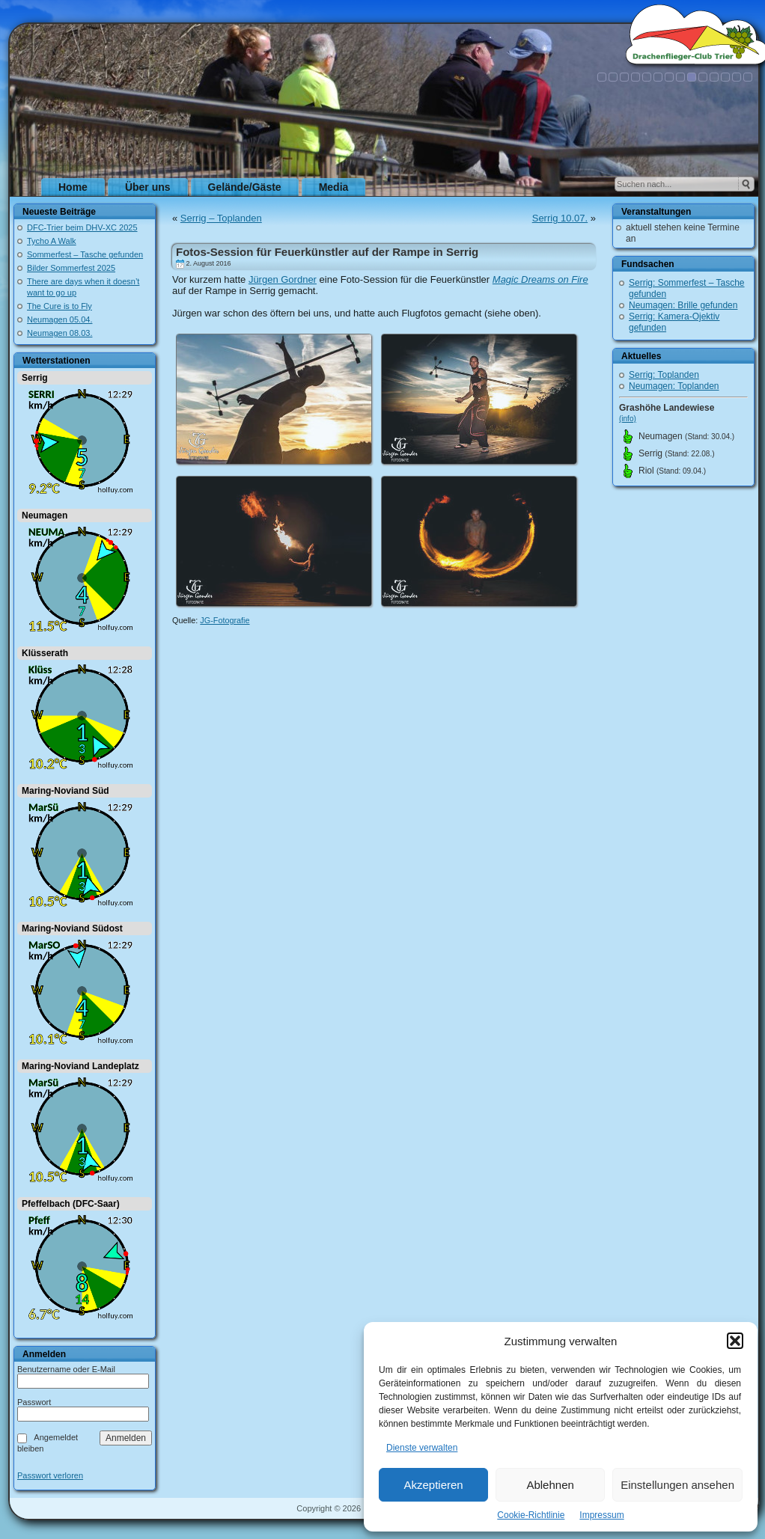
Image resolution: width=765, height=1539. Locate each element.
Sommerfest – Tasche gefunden (85, 254)
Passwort (34, 1402)
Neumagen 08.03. (59, 332)
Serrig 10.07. (560, 218)
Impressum (601, 1515)
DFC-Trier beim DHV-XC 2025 (82, 227)
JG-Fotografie (224, 620)
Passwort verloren (50, 1476)
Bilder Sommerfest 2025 (71, 267)
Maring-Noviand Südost (72, 928)
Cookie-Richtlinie (530, 1515)
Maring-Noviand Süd (65, 791)
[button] (735, 1340)
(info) (627, 418)
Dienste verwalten (421, 1447)
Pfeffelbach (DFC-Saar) (71, 1204)
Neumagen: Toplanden (674, 386)
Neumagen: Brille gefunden (683, 305)
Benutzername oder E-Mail (66, 1369)
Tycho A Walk (51, 240)
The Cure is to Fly (59, 306)
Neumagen (44, 515)
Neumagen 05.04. (59, 319)
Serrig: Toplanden (664, 375)
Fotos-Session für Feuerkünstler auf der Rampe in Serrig (327, 251)
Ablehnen (549, 1484)
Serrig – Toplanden (221, 218)
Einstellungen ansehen (677, 1484)
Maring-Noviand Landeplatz (80, 1066)
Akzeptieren (433, 1484)
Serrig (35, 378)
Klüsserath (45, 653)
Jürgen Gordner (283, 279)
